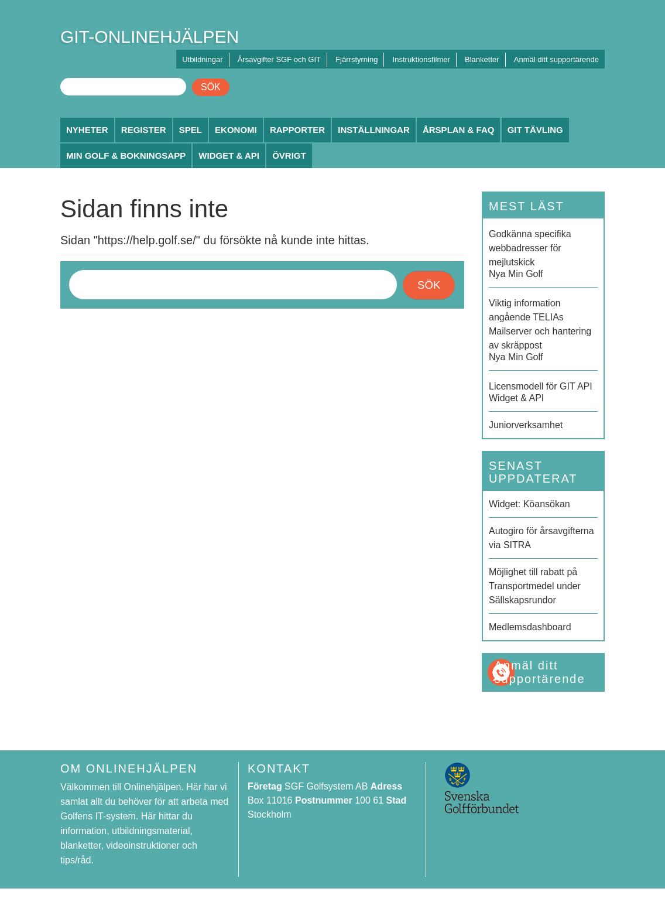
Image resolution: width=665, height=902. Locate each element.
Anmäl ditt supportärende (556, 59)
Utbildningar (202, 59)
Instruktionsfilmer (421, 59)
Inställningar (374, 130)
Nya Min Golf (543, 253)
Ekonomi (236, 130)
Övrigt (289, 155)
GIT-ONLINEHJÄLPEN (149, 36)
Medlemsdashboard (530, 627)
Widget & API (228, 155)
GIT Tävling (535, 130)
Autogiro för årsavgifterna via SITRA (541, 538)
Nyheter (87, 130)
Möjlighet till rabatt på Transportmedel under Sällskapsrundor (535, 586)
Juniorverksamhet (526, 425)
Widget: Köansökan (529, 504)
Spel (190, 130)
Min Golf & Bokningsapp (126, 155)
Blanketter (482, 59)
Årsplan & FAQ (459, 130)
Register (143, 130)
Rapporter (297, 130)
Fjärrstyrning (356, 59)
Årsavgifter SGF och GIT (279, 59)
